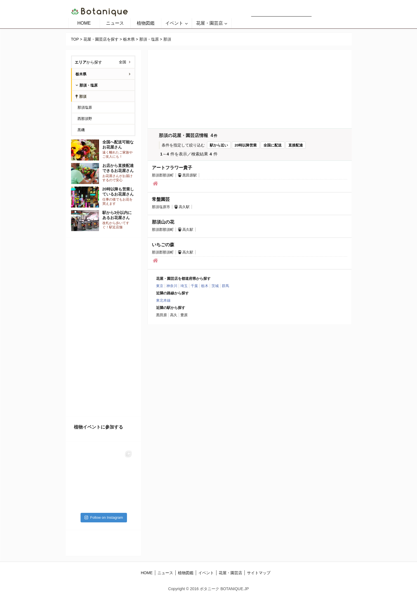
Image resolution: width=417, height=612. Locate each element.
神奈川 (171, 286)
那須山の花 (163, 222)
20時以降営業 (246, 145)
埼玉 (184, 286)
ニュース (115, 23)
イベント (174, 23)
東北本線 (163, 300)
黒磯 (81, 130)
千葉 (194, 286)
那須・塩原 (149, 39)
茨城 (215, 286)
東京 (159, 286)
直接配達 (295, 145)
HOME (84, 23)
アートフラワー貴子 (172, 167)
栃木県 (129, 39)
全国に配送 (272, 145)
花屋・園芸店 (209, 23)
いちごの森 (163, 244)
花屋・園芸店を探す (101, 39)
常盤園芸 (161, 199)
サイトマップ (258, 573)
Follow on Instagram (103, 517)
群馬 (225, 286)
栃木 (204, 286)
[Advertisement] (103, 327)
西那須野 (84, 119)
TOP (75, 39)
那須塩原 (84, 107)
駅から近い (219, 145)
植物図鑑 (146, 23)
